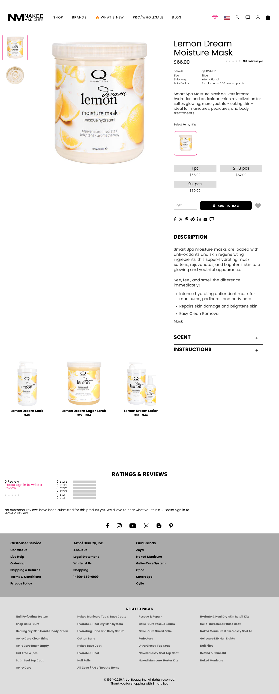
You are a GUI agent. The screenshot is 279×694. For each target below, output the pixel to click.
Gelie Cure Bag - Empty (32, 645)
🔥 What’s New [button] (109, 17)
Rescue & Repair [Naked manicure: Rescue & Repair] (150, 616)
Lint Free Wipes (27, 653)
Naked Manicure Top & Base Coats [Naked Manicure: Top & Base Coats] (101, 616)
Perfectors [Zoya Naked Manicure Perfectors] (146, 638)
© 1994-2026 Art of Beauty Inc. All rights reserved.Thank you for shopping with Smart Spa (139, 681)
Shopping (80, 570)
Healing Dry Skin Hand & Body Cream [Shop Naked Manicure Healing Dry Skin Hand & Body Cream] (42, 631)
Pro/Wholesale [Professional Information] (148, 17)
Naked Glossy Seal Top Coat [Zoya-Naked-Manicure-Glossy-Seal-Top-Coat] (159, 653)
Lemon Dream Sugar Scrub (84, 411)
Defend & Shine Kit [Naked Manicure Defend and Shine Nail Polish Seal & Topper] (213, 653)
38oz (191, 75)
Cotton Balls (86, 638)
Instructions (216, 349)
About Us (80, 550)
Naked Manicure (149, 556)
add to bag (219, 206)
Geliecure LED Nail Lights (217, 638)
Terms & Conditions (25, 576)
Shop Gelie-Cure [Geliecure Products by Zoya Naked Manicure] (27, 624)
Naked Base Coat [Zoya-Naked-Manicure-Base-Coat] (89, 645)
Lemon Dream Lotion (141, 411)
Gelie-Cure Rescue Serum (157, 624)
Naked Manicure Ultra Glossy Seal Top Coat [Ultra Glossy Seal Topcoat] (226, 631)
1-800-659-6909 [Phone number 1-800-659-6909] (86, 576)
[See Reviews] (244, 61)
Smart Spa (144, 576)
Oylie (140, 583)
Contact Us (18, 550)
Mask (178, 321)
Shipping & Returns (25, 570)
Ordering (17, 563)
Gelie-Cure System (151, 563)
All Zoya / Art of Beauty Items (98, 667)
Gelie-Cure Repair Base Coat (220, 624)
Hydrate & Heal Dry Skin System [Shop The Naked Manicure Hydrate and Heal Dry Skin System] (100, 624)
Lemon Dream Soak (27, 411)
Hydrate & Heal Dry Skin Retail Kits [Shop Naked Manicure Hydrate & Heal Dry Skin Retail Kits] (224, 616)
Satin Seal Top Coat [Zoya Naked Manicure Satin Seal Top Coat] (30, 660)
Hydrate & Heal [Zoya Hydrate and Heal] (88, 653)
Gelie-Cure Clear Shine (32, 638)
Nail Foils (84, 660)
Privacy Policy (21, 583)
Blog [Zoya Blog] (177, 17)
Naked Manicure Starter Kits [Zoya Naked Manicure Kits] (158, 660)
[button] (25, 17)
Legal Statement (86, 556)
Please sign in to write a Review (23, 486)
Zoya (140, 550)
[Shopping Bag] (268, 18)
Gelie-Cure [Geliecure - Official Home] (23, 667)
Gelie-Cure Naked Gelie (155, 631)
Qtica (140, 570)
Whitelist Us (82, 563)
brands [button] (79, 17)
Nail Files (206, 645)
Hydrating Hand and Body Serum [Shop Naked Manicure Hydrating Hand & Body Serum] (100, 631)
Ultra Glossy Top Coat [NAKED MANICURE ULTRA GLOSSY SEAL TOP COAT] (154, 645)
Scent (216, 337)
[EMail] (205, 219)
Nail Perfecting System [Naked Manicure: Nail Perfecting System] (32, 616)
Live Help (17, 556)
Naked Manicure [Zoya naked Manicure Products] (211, 660)
